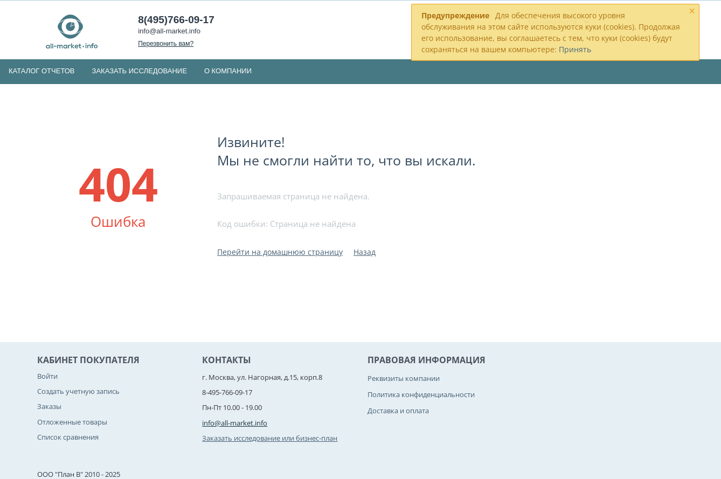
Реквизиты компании (404, 378)
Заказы (49, 406)
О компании (228, 71)
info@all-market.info (169, 31)
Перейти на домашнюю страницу (280, 252)
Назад (364, 252)
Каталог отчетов (42, 71)
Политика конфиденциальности (421, 394)
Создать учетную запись (78, 391)
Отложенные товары (72, 422)
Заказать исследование (139, 71)
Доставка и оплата (398, 410)
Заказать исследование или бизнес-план (269, 438)
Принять (575, 49)
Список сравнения (68, 437)
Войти (47, 376)
